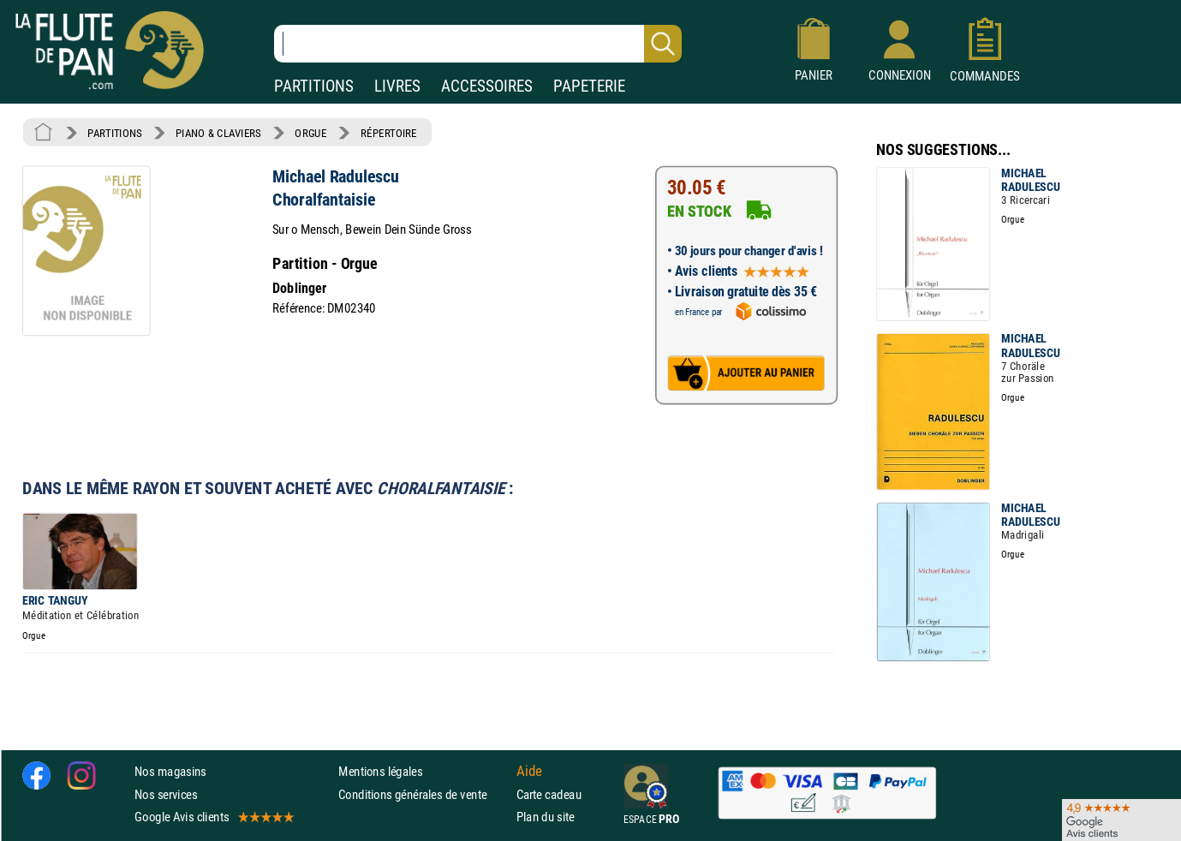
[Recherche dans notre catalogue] (478, 44)
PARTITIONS (314, 86)
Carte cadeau (549, 793)
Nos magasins (170, 771)
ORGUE (310, 133)
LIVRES (397, 86)
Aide (529, 770)
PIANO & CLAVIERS (218, 133)
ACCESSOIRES (487, 86)
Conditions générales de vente (423, 793)
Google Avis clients (213, 815)
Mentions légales (380, 771)
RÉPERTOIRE (389, 133)
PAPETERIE (589, 86)
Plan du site (545, 815)
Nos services (165, 793)
